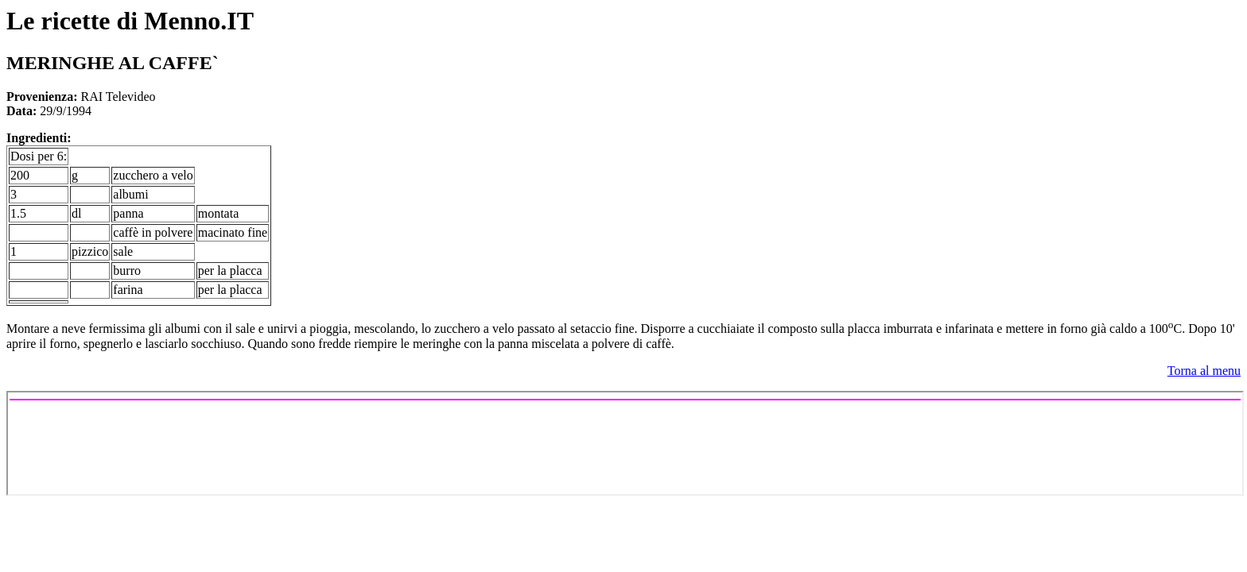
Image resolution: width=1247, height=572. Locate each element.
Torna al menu (1204, 370)
